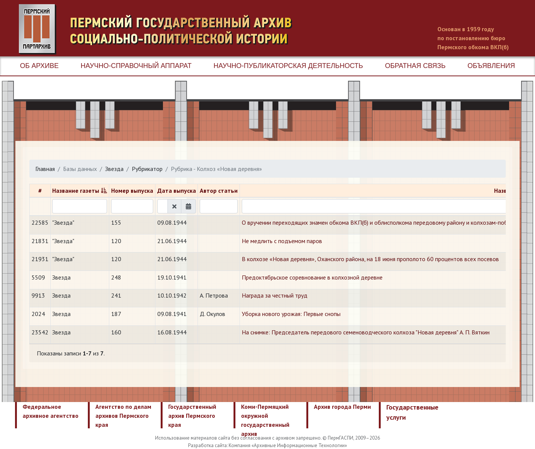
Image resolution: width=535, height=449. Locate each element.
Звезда (114, 168)
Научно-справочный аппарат (136, 66)
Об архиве (39, 66)
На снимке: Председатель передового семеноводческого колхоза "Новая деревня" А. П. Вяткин (366, 332)
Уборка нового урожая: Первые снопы (291, 313)
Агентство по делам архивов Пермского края (123, 415)
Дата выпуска (176, 190)
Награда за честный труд (274, 295)
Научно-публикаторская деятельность (288, 66)
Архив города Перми (342, 406)
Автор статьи (219, 190)
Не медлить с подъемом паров (282, 241)
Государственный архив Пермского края (192, 415)
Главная (45, 168)
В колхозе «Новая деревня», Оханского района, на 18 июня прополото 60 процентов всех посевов (370, 259)
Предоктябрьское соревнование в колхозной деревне (312, 277)
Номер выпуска (132, 190)
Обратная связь (415, 66)
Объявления (491, 66)
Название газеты (75, 190)
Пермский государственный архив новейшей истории (159, 29)
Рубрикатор (147, 168)
